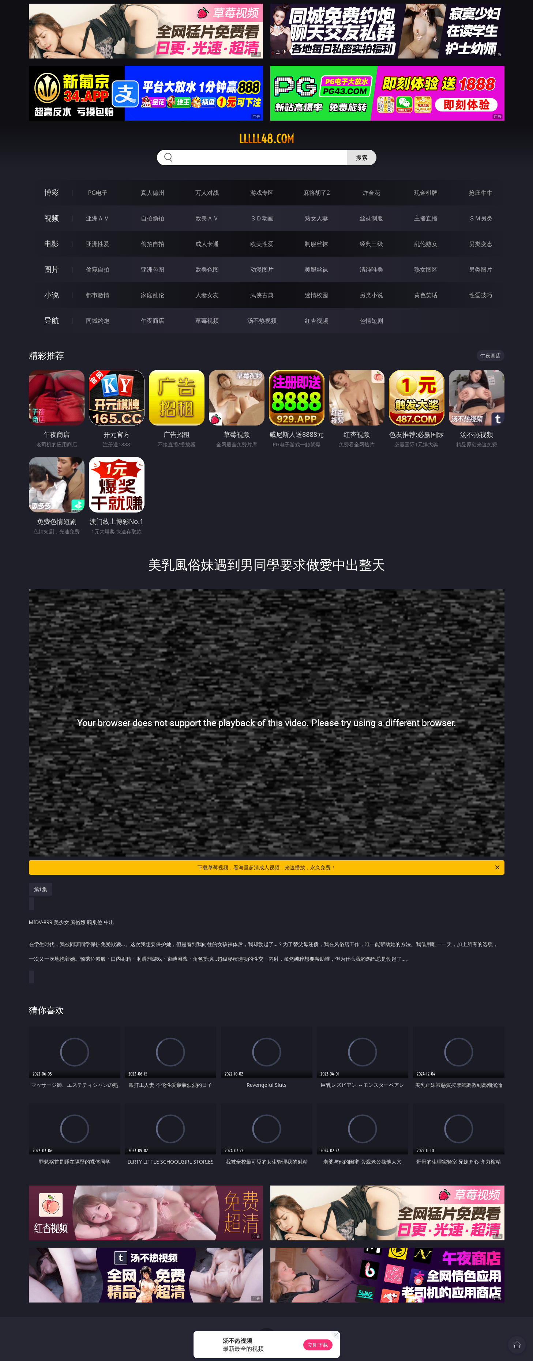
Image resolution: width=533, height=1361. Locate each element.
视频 (51, 218)
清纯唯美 (371, 269)
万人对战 (207, 193)
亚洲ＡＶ (97, 218)
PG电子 (98, 193)
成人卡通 (207, 244)
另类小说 (371, 295)
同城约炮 (97, 321)
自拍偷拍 (152, 218)
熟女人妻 (316, 218)
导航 (51, 320)
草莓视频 (207, 321)
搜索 (362, 158)
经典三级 (371, 244)
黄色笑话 (426, 295)
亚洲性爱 (97, 244)
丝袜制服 (371, 218)
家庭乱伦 (152, 295)
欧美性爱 (262, 244)
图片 (51, 269)
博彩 (51, 192)
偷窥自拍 (97, 269)
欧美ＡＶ (207, 218)
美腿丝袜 (316, 269)
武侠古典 (262, 295)
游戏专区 (262, 193)
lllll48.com (266, 139)
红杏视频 (316, 321)
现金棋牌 (426, 193)
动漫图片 (262, 269)
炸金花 (371, 193)
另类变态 (480, 244)
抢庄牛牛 (480, 193)
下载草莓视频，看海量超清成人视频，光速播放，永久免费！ (349, 867)
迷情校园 (316, 295)
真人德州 (152, 193)
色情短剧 (371, 321)
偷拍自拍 (152, 244)
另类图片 (480, 269)
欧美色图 (207, 269)
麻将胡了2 (316, 193)
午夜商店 (152, 321)
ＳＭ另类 (480, 218)
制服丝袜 (316, 244)
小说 (51, 295)
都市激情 (97, 295)
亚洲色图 (152, 269)
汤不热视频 (262, 321)
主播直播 (426, 218)
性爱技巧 (480, 295)
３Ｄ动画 (262, 218)
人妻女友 (207, 295)
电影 (51, 244)
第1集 (40, 889)
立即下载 (318, 1344)
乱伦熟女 (426, 244)
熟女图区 (426, 269)
